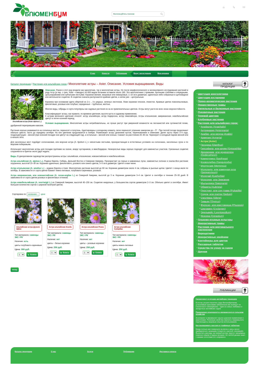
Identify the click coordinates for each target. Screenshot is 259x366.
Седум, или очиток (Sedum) (216, 194)
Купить (33, 254)
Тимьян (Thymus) (210, 201)
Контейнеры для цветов (213, 240)
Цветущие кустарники (211, 97)
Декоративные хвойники (213, 237)
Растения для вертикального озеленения (216, 228)
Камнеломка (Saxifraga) (214, 158)
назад (14, 270)
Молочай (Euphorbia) (213, 175)
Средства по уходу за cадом (215, 247)
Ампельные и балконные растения (219, 108)
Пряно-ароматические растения (217, 101)
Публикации (121, 73)
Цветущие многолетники (213, 93)
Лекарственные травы (211, 104)
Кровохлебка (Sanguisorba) (216, 162)
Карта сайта (234, 7)
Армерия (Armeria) (211, 137)
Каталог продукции (21, 84)
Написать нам (244, 7)
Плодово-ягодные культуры (215, 219)
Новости (105, 73)
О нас (92, 73)
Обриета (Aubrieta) (211, 186)
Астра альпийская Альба (60, 227)
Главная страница (223, 7)
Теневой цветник (208, 115)
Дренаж (202, 251)
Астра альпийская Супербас (122, 228)
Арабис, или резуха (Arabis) (216, 133)
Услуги (90, 351)
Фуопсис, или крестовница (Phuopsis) (222, 205)
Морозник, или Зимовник (215, 179)
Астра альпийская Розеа (93, 227)
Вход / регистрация (142, 73)
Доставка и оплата (167, 351)
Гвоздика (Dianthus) (212, 144)
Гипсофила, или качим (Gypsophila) (221, 148)
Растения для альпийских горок (50, 84)
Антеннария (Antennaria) (215, 130)
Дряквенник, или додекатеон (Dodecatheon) (217, 153)
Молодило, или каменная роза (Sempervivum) (218, 171)
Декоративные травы (211, 223)
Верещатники (206, 233)
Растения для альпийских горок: (218, 123)
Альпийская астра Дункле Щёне (28, 228)
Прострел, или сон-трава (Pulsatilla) (221, 190)
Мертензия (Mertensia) (213, 165)
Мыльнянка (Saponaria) (214, 183)
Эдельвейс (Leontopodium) (216, 212)
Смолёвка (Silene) (211, 197)
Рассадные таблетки (210, 244)
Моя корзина (163, 73)
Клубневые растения (211, 119)
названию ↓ (33, 194)
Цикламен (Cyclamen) (213, 208)
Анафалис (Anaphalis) (213, 126)
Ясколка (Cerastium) (212, 216)
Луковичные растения (211, 112)
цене (43, 194)
